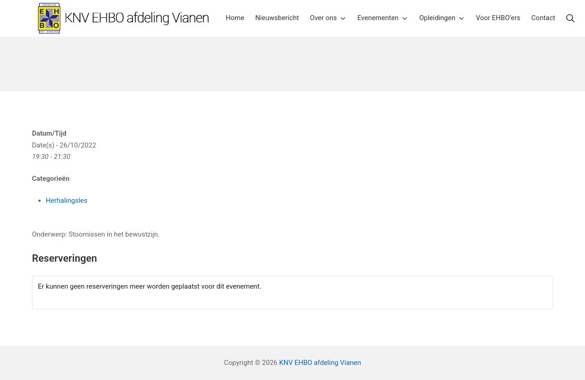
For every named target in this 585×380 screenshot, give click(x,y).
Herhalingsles (66, 200)
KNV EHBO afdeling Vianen (320, 363)
